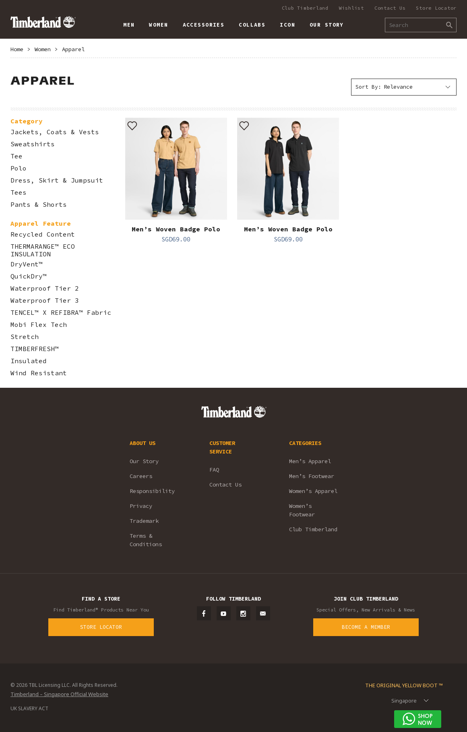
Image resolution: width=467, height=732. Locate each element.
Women (43, 49)
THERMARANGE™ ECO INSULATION (42, 250)
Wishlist (351, 8)
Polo (18, 168)
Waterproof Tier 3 (44, 300)
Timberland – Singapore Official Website (59, 694)
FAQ (214, 469)
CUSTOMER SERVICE (222, 447)
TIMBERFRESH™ (34, 349)
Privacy (141, 505)
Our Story (144, 461)
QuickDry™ (28, 276)
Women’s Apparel (313, 491)
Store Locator (436, 8)
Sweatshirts (32, 144)
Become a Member (366, 627)
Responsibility (152, 491)
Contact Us (390, 8)
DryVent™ (26, 264)
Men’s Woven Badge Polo (176, 229)
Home (16, 49)
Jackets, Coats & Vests (54, 132)
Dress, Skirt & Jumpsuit (56, 180)
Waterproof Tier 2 (44, 288)
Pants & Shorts (38, 204)
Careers (141, 476)
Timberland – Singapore (43, 22)
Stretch (24, 337)
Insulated (28, 361)
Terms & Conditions (146, 540)
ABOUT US (142, 443)
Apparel (73, 49)
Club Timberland (305, 8)
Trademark (144, 520)
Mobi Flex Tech (38, 325)
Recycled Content (42, 234)
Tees (18, 192)
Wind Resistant (38, 373)
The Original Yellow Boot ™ (404, 685)
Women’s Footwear (302, 510)
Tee (16, 156)
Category (26, 121)
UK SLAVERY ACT (29, 708)
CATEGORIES (305, 443)
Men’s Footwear (311, 476)
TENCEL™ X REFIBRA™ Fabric (60, 312)
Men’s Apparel (310, 461)
